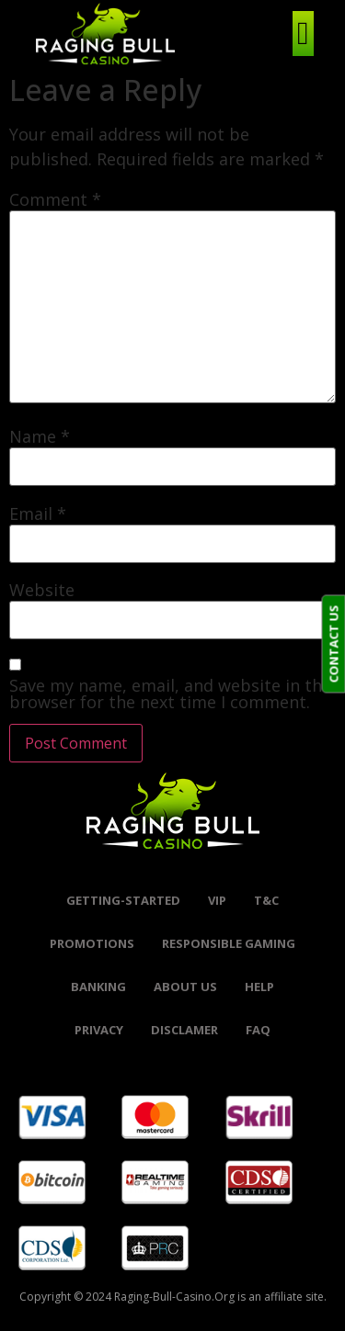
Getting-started (123, 900)
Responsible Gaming (228, 943)
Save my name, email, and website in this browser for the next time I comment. (172, 693)
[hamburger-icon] (303, 33)
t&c (266, 900)
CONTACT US (333, 644)
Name (39, 436)
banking (98, 986)
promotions (92, 943)
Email (37, 513)
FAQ (258, 1029)
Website (42, 589)
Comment (55, 199)
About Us (185, 986)
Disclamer (184, 1029)
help (259, 986)
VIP (217, 900)
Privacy (99, 1029)
